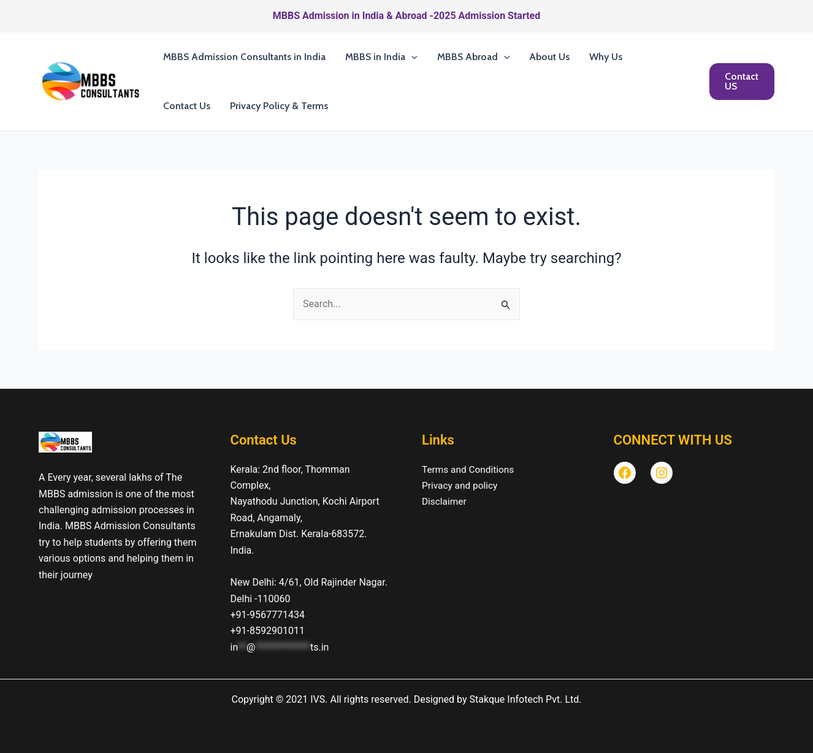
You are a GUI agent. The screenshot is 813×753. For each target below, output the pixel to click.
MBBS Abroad (473, 57)
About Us (549, 57)
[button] (411, 57)
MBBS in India (381, 57)
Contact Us (186, 106)
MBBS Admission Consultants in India (244, 57)
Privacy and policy (461, 485)
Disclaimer (445, 501)
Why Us (605, 57)
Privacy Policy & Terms (279, 106)
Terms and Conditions (469, 469)
